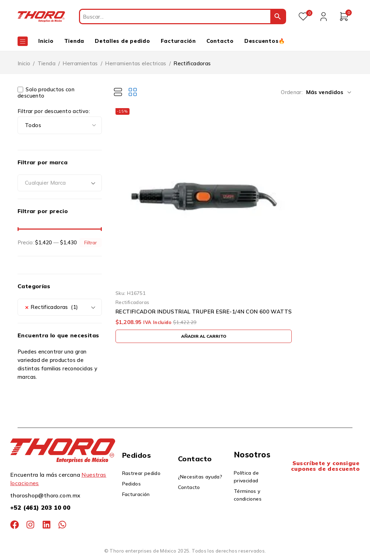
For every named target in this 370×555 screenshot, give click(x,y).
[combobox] (60, 182)
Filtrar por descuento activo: (54, 111)
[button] (203, 336)
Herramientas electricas (135, 63)
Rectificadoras (132, 302)
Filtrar (90, 242)
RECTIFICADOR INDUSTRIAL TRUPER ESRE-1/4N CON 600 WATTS (203, 312)
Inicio (24, 63)
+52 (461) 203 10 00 (40, 507)
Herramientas (80, 63)
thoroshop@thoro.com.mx (45, 495)
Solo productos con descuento (46, 92)
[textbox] (60, 182)
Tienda (46, 63)
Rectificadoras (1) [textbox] (51, 307)
